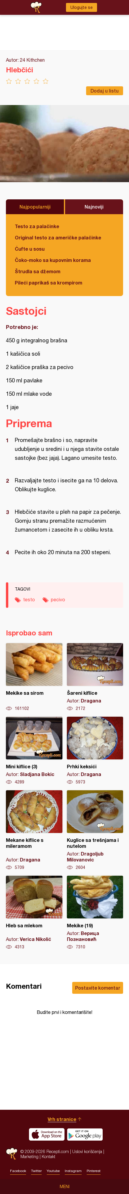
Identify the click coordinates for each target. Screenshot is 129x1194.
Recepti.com (11, 1154)
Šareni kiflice (95, 677)
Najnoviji (94, 206)
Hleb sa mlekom (34, 913)
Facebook (18, 1171)
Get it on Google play (85, 1134)
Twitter (36, 1171)
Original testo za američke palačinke (58, 237)
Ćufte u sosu (30, 249)
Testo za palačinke (37, 226)
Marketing (29, 1156)
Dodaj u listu (105, 90)
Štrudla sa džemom (37, 271)
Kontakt (48, 1156)
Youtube (53, 1171)
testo (29, 599)
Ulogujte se (81, 7)
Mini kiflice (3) (34, 751)
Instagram (73, 1171)
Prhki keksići (95, 751)
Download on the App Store (46, 1134)
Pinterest (94, 1171)
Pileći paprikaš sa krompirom (48, 282)
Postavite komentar (97, 988)
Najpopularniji (35, 206)
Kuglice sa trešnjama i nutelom (95, 830)
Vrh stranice (62, 1119)
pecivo (58, 599)
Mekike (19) (95, 913)
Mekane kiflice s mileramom (34, 830)
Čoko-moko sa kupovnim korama (53, 260)
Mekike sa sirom (34, 677)
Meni (65, 1186)
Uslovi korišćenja (87, 1151)
